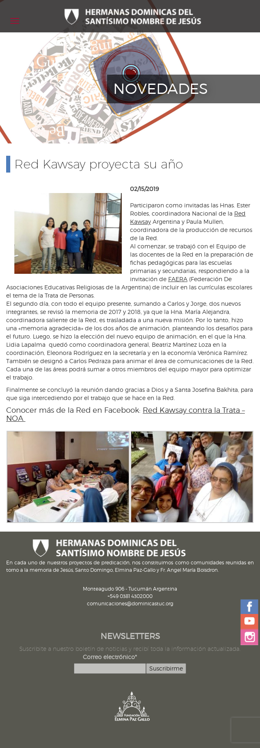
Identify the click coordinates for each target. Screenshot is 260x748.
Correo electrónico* (110, 656)
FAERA (177, 278)
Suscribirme (166, 668)
